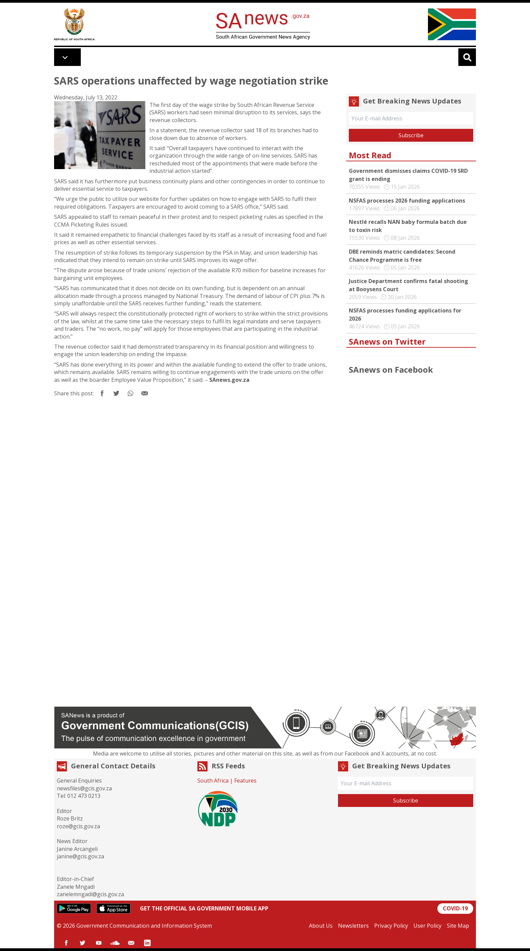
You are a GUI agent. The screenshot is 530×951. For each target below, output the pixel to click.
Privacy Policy (391, 925)
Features (245, 780)
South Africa (212, 780)
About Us (321, 925)
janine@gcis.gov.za (80, 856)
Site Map (458, 925)
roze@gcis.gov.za (78, 826)
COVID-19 (455, 908)
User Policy (427, 925)
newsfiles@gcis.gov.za (84, 788)
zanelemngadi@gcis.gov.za (90, 894)
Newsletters (353, 925)
